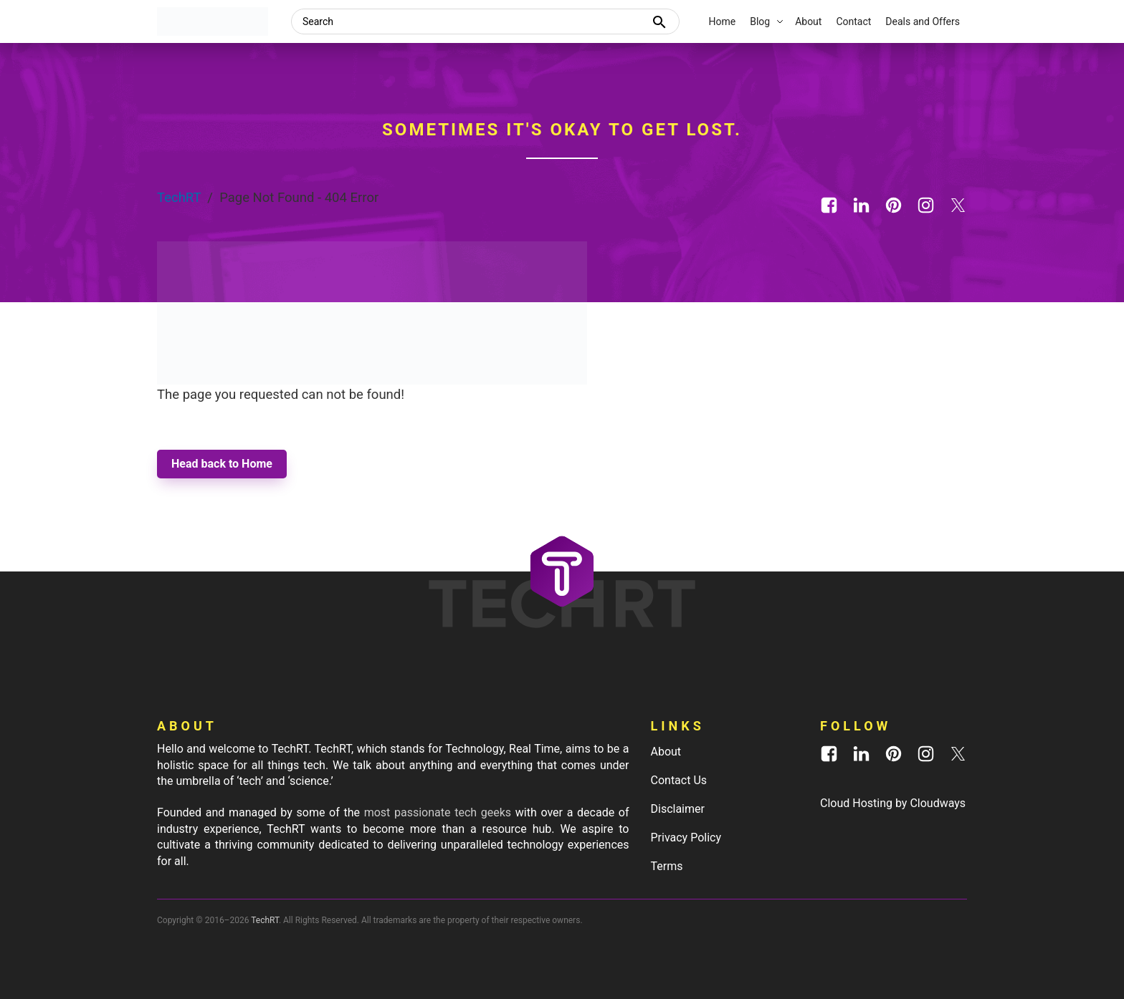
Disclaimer (678, 809)
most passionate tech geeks (437, 812)
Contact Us (679, 780)
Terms (667, 866)
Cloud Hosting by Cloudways (893, 803)
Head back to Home (221, 463)
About (666, 751)
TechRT (179, 198)
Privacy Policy (686, 837)
